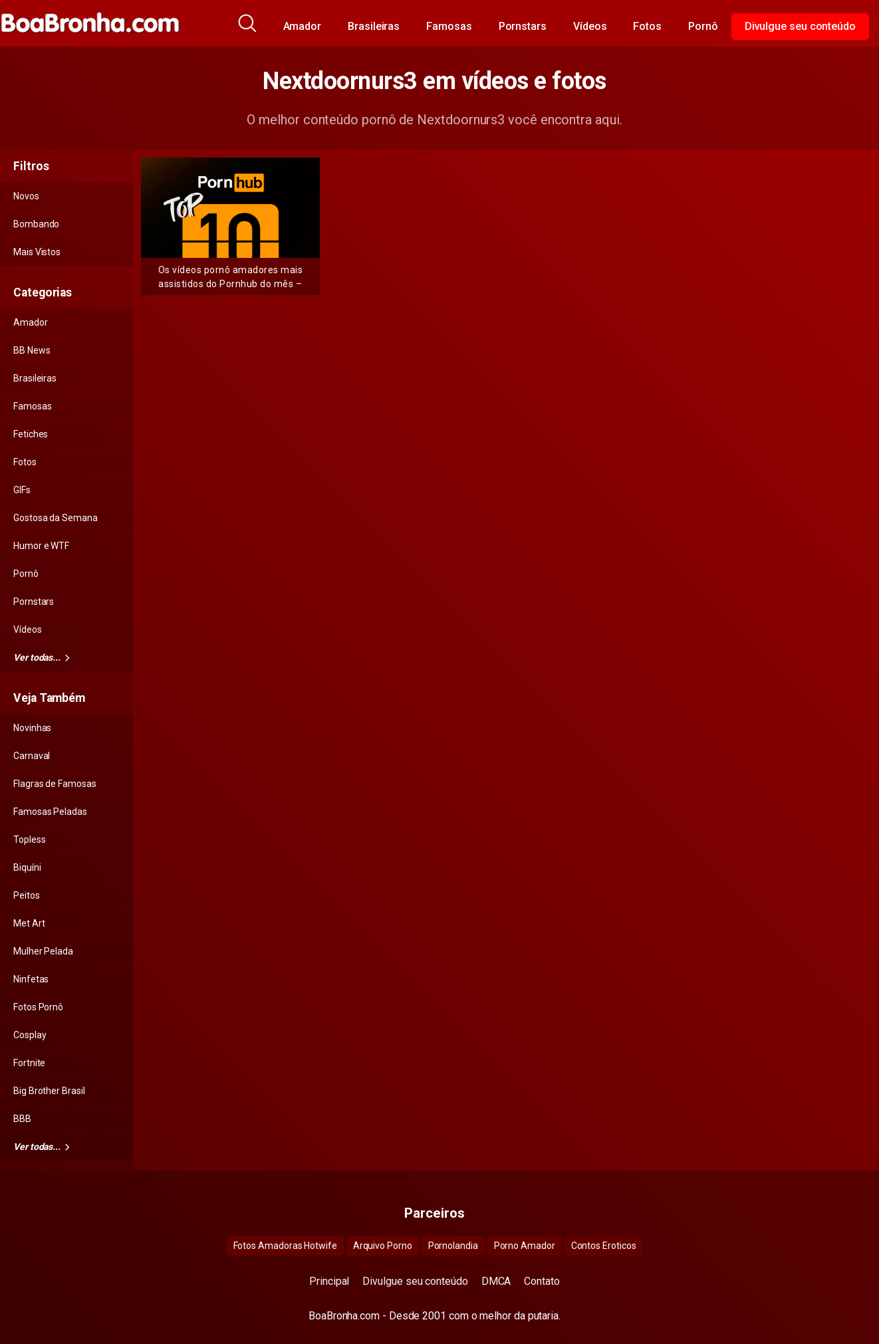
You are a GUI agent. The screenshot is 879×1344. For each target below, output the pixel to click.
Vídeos (590, 26)
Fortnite (29, 1063)
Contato (541, 1281)
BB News (31, 350)
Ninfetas (31, 979)
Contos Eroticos (603, 1245)
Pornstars (523, 26)
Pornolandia (453, 1245)
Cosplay (29, 1035)
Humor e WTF (41, 545)
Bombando (36, 224)
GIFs (22, 490)
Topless (29, 839)
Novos (26, 196)
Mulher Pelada (43, 951)
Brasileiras (374, 26)
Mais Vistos (37, 252)
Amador (302, 26)
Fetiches (30, 434)
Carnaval (31, 755)
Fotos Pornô (38, 1007)
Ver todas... (41, 657)
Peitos (26, 895)
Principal (329, 1281)
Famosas (448, 26)
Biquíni (27, 867)
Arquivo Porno (382, 1245)
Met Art (29, 923)
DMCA (496, 1281)
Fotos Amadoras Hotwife (285, 1245)
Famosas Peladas (50, 811)
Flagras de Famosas (54, 783)
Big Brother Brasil (49, 1090)
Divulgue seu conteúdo (800, 26)
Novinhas (32, 728)
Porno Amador (524, 1245)
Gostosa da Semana (55, 517)
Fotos (647, 26)
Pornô (703, 26)
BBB (22, 1118)
